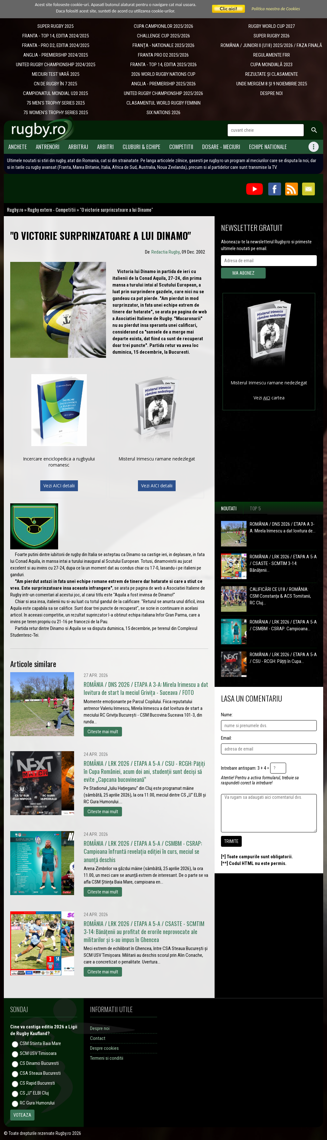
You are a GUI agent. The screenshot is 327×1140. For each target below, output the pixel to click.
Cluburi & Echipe (141, 147)
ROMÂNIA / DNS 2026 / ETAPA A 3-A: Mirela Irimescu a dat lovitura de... (283, 527)
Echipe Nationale (268, 147)
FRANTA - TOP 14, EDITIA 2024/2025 (55, 36)
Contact (97, 1038)
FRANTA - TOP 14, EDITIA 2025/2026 (163, 64)
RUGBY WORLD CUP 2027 (271, 26)
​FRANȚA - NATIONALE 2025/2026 (163, 45)
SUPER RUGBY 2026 (272, 36)
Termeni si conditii (106, 1058)
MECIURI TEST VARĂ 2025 (55, 74)
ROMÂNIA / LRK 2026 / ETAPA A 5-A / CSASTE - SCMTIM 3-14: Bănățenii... (283, 563)
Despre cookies (104, 1048)
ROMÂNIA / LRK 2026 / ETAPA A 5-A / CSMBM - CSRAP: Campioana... (283, 625)
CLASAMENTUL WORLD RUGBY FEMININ (163, 103)
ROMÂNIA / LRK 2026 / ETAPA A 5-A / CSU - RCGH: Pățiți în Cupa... (283, 658)
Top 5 (255, 508)
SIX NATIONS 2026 (163, 112)
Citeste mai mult (102, 732)
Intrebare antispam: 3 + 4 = (245, 768)
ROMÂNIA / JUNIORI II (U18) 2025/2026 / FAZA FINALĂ (271, 45)
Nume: (227, 715)
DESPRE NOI (271, 93)
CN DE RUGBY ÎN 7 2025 (55, 84)
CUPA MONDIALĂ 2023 (271, 64)
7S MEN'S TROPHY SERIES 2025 (56, 103)
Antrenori (47, 147)
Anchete (17, 147)
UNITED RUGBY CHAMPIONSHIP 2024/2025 (55, 64)
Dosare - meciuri (221, 147)
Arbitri (105, 147)
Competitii (181, 147)
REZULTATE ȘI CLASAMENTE (271, 74)
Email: (226, 738)
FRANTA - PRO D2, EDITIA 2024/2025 (55, 45)
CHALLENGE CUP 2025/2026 (163, 36)
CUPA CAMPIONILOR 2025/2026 (163, 26)
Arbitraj (78, 147)
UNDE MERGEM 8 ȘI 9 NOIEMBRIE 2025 (271, 84)
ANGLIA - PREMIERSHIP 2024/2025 (55, 55)
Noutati (229, 508)
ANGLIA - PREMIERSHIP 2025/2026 (163, 84)
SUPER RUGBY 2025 (55, 26)
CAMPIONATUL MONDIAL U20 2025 (55, 93)
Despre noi (100, 1028)
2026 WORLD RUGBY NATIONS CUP (163, 74)
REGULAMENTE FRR (271, 55)
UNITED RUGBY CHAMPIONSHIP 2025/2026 (163, 93)
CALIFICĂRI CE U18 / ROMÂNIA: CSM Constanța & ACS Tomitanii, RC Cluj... (280, 596)
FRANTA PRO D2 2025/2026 (163, 55)
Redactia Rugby (165, 252)
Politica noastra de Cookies (276, 9)
